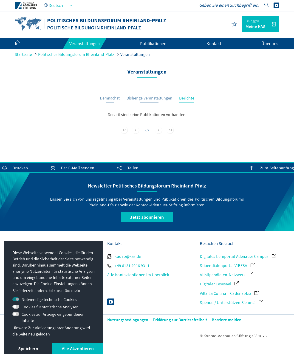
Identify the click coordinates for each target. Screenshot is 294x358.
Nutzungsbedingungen (127, 319)
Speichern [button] (28, 348)
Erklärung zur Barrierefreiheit (180, 319)
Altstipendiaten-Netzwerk (226, 274)
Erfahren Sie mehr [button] (64, 290)
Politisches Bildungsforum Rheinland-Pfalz (76, 54)
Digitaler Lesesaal (219, 284)
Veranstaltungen (135, 54)
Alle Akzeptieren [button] (78, 348)
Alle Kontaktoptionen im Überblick (138, 274)
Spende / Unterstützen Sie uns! (231, 302)
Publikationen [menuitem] (153, 43)
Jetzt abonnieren (147, 217)
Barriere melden (226, 319)
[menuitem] (22, 43)
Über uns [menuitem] (269, 43)
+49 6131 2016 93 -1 (128, 265)
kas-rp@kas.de (124, 256)
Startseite (23, 54)
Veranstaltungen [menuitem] (84, 43)
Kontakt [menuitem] (213, 43)
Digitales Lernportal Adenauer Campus (238, 256)
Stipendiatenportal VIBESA (227, 265)
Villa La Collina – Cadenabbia (229, 293)
